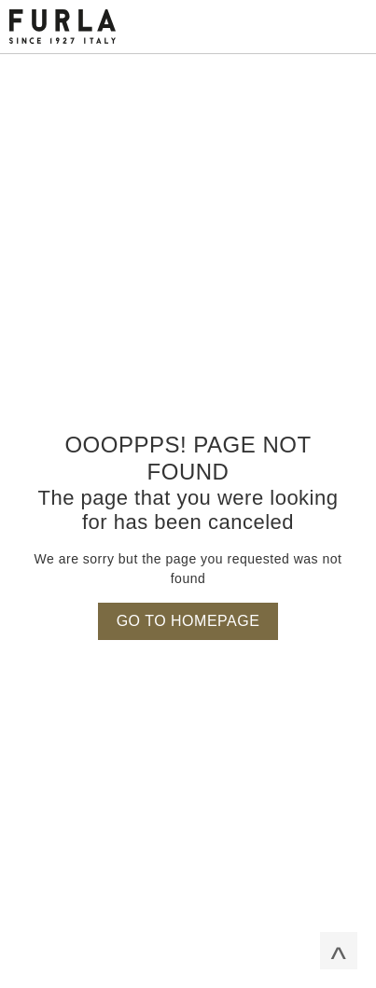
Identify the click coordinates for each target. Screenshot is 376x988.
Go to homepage (188, 621)
